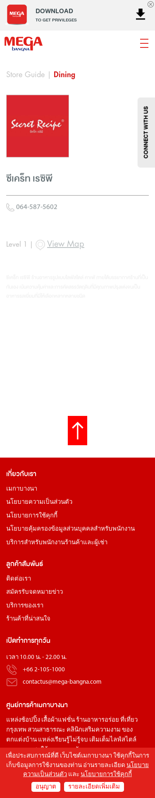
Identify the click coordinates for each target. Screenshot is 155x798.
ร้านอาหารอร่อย (97, 720)
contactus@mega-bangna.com (62, 682)
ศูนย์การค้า (21, 705)
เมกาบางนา (21, 489)
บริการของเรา (24, 606)
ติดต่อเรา (18, 579)
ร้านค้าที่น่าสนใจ (28, 619)
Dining (64, 74)
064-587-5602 (31, 230)
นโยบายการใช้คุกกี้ (31, 516)
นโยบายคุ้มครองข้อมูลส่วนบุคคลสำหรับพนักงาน (70, 529)
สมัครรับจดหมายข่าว (34, 592)
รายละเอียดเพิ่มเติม (94, 787)
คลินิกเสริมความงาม (94, 730)
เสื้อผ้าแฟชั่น (58, 720)
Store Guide (25, 74)
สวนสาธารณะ (46, 730)
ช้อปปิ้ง (30, 720)
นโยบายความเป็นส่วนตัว (39, 502)
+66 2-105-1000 (44, 670)
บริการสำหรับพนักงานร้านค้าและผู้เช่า (56, 543)
